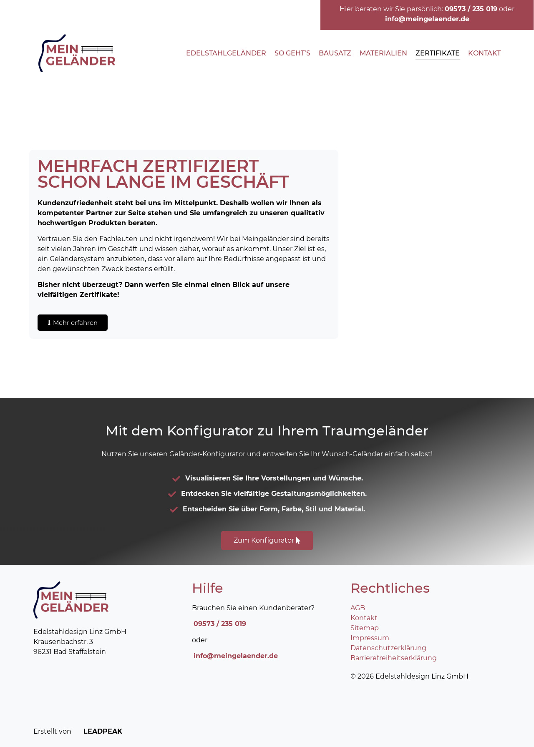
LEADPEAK (97, 731)
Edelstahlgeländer (226, 53)
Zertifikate (438, 53)
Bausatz (335, 53)
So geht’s (292, 53)
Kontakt (484, 53)
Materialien (383, 53)
